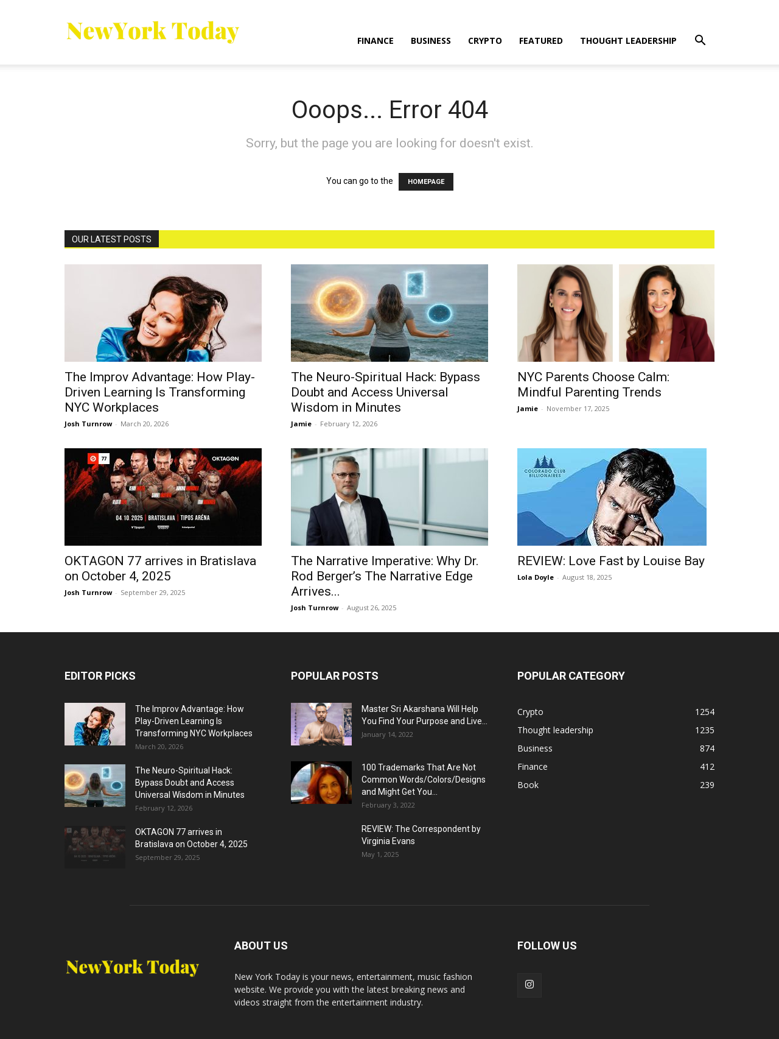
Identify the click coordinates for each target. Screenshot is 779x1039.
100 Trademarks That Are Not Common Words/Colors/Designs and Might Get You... (424, 780)
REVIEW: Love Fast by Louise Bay (611, 561)
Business (431, 40)
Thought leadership (628, 40)
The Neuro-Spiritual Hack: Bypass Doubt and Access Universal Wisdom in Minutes (385, 392)
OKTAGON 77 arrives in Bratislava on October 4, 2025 (160, 568)
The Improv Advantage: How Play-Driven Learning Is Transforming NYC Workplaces (160, 392)
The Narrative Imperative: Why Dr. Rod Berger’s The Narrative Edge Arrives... (385, 576)
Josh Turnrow (88, 423)
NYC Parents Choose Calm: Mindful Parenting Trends (593, 385)
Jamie (301, 423)
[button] (699, 42)
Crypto (485, 40)
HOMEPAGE (426, 182)
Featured (541, 40)
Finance (375, 40)
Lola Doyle (535, 577)
